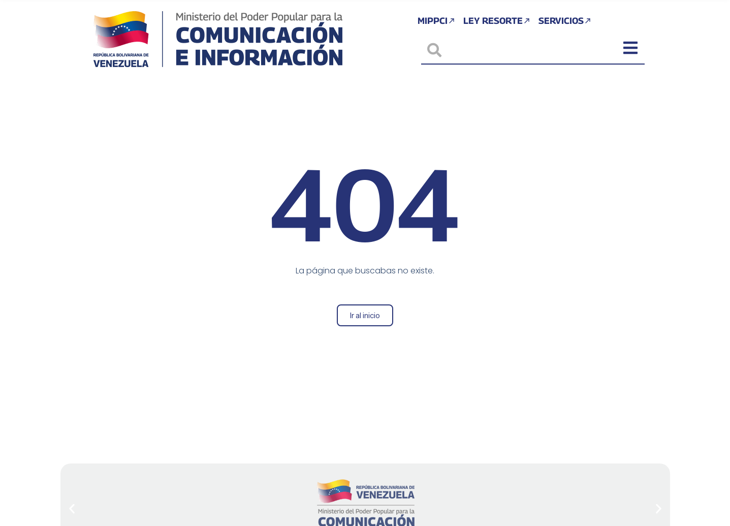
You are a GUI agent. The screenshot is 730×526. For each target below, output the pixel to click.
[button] (72, 509)
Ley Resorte (496, 21)
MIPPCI (435, 21)
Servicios (566, 21)
